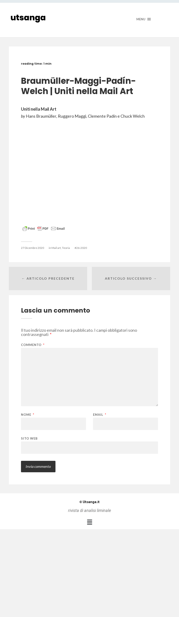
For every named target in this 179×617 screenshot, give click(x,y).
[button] (89, 522)
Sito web (29, 438)
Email (99, 414)
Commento (33, 344)
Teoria (66, 248)
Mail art (56, 248)
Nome (27, 414)
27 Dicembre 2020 (32, 248)
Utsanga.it (89, 502)
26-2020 (81, 248)
